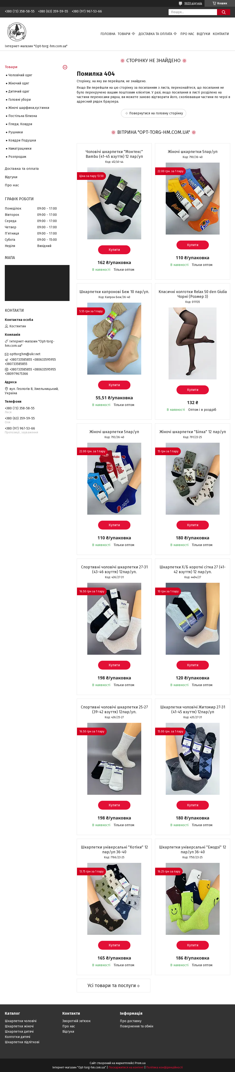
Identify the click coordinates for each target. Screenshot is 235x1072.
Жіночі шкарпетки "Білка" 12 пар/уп (192, 432)
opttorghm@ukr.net (25, 354)
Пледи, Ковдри (20, 124)
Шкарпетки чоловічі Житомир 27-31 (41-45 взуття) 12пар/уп (192, 709)
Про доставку (130, 1021)
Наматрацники (19, 149)
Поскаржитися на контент (126, 1067)
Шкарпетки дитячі (19, 1032)
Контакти (221, 34)
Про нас (187, 34)
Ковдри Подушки (22, 140)
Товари (124, 34)
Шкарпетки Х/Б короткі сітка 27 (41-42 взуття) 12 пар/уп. (192, 569)
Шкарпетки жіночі (19, 1026)
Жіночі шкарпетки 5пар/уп (192, 151)
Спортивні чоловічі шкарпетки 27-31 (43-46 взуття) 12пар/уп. (114, 569)
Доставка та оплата (155, 34)
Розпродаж (17, 157)
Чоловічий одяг (20, 75)
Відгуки (203, 34)
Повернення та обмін (136, 1026)
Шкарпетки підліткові (22, 1042)
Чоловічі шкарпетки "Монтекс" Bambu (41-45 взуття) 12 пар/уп (114, 154)
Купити (114, 250)
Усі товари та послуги (112, 985)
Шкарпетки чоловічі (20, 1021)
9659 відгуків (193, 3)
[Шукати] (223, 12)
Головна (107, 34)
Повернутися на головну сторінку (156, 113)
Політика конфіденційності (164, 1067)
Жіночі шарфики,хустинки (28, 108)
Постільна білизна (22, 116)
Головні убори (19, 100)
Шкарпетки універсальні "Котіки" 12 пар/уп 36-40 (114, 849)
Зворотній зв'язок (76, 1021)
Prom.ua (140, 1063)
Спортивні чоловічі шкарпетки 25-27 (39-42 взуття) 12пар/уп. (114, 709)
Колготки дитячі (17, 1037)
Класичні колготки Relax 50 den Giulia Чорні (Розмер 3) (193, 294)
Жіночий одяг (18, 83)
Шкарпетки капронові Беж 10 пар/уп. (114, 291)
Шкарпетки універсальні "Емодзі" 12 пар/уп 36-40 (192, 849)
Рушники (15, 132)
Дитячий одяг (18, 91)
